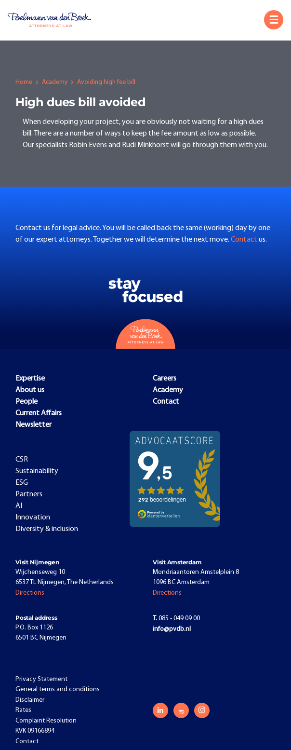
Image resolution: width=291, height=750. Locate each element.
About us (29, 390)
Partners (28, 494)
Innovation (32, 517)
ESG (21, 483)
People (26, 402)
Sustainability (36, 471)
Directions (29, 593)
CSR (21, 460)
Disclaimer (29, 700)
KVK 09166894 (34, 731)
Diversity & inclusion (46, 529)
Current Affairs (38, 413)
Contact (245, 240)
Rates (23, 710)
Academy (54, 82)
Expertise (30, 378)
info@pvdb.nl (172, 629)
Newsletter (33, 425)
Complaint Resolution (46, 720)
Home (23, 82)
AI (18, 506)
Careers (164, 378)
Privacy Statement (41, 679)
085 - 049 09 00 (176, 618)
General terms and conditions (57, 689)
